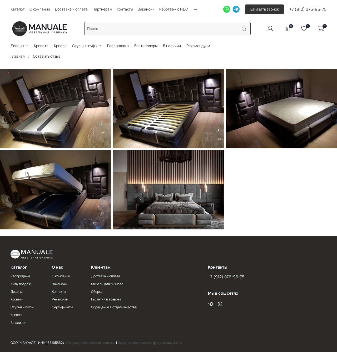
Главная (18, 56)
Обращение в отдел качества (114, 307)
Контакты (125, 9)
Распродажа (118, 45)
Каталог (18, 9)
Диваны (19, 45)
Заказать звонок (264, 9)
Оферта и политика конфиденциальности (150, 342)
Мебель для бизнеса (107, 284)
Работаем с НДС (173, 9)
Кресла (60, 45)
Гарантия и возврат (106, 299)
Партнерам (102, 9)
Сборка (96, 291)
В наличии (172, 45)
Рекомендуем (198, 45)
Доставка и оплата (71, 9)
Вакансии (146, 9)
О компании (39, 9)
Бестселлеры (145, 45)
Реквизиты (60, 299)
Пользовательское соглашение (90, 342)
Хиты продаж (21, 284)
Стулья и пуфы (87, 45)
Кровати (41, 45)
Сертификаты (62, 307)
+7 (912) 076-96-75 (307, 9)
